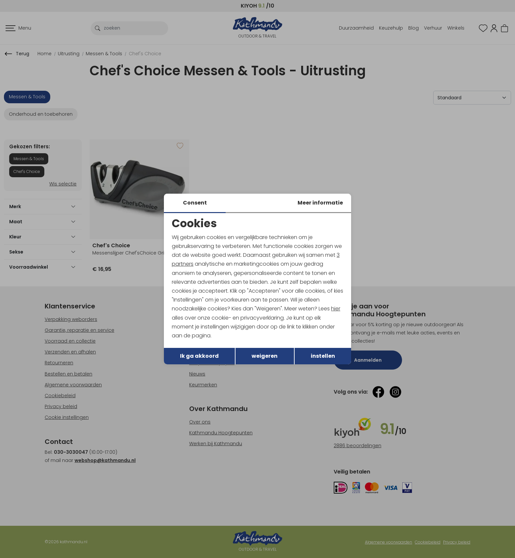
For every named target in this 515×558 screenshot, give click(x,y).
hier (335, 308)
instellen (323, 356)
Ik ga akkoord (199, 356)
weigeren (265, 356)
